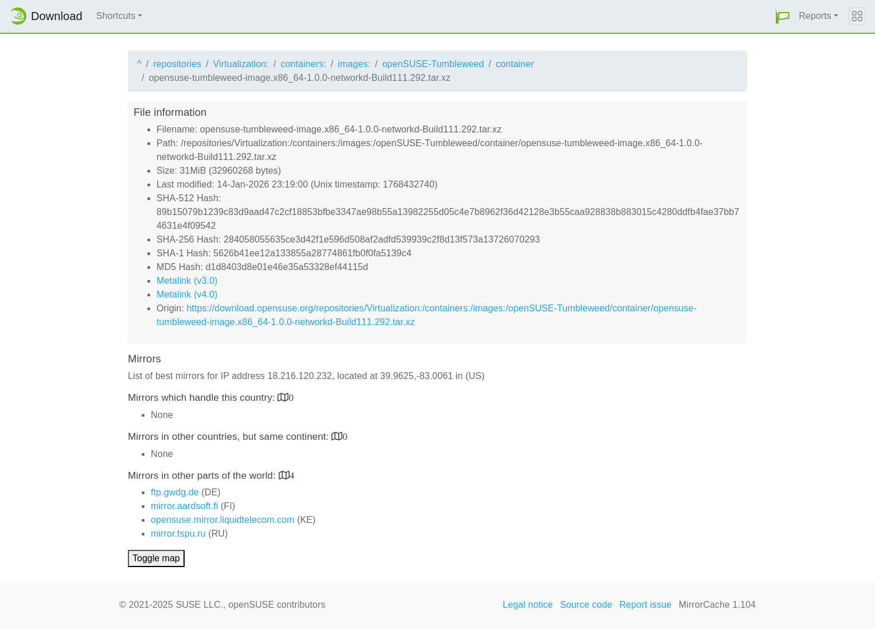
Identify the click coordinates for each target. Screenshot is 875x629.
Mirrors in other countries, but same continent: (229, 436)
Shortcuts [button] (116, 16)
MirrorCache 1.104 (717, 605)
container (515, 64)
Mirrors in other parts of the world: (203, 475)
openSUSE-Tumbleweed (433, 64)
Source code (586, 605)
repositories (177, 64)
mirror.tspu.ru (178, 533)
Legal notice (528, 605)
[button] (782, 16)
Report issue (645, 605)
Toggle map (156, 558)
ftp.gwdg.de (175, 492)
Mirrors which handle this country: (203, 397)
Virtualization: (241, 64)
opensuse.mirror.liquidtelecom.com (223, 520)
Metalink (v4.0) (187, 294)
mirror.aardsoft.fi (184, 506)
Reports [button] (815, 16)
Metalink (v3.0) (187, 281)
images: (354, 64)
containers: (303, 64)
